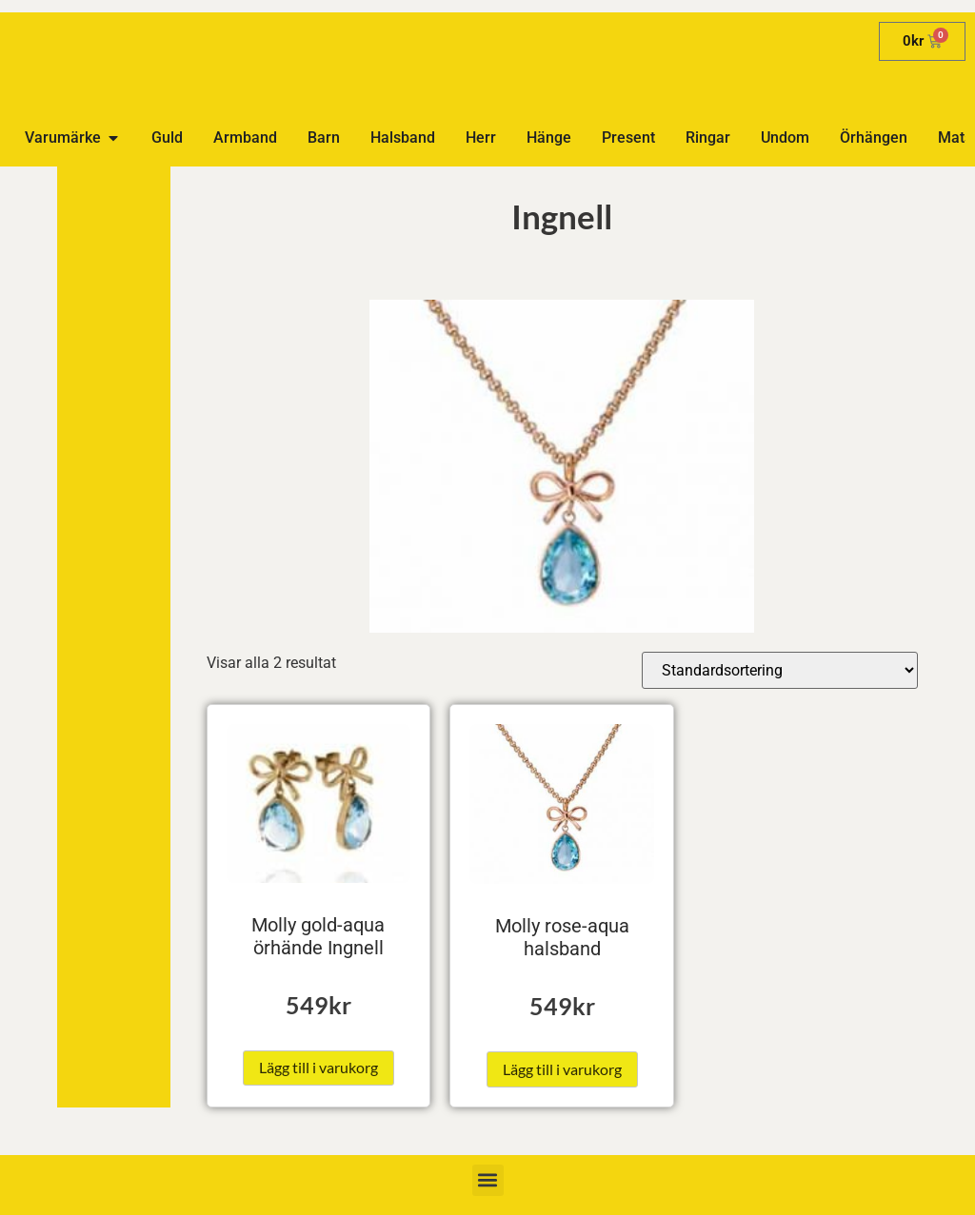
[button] (488, 1180)
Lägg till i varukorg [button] (318, 1067)
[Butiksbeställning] (780, 670)
